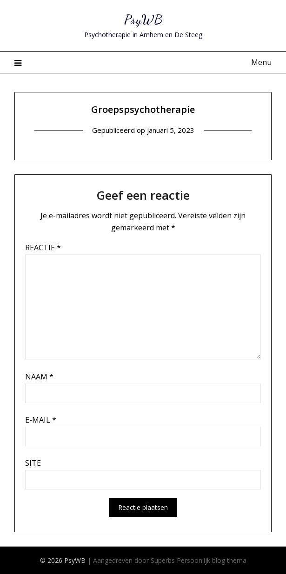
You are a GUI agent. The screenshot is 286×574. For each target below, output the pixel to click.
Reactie (43, 247)
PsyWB (143, 19)
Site (33, 463)
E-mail (40, 420)
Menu (261, 62)
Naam (39, 377)
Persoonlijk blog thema (211, 560)
